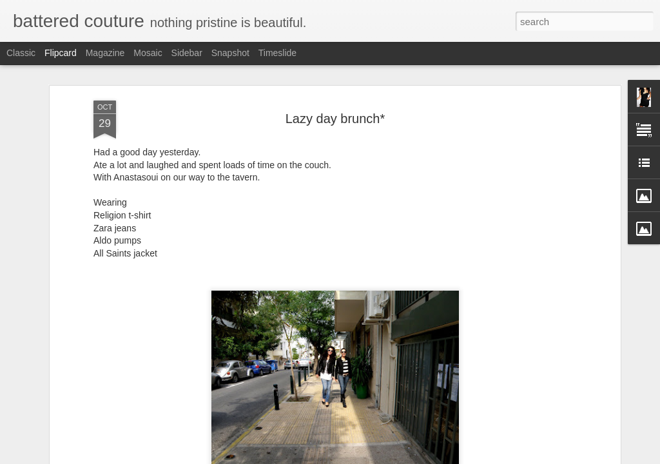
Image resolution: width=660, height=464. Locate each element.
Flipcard (60, 53)
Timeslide (277, 53)
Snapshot (230, 53)
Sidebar (186, 53)
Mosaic (147, 53)
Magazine (105, 53)
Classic (20, 53)
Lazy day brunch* (335, 113)
